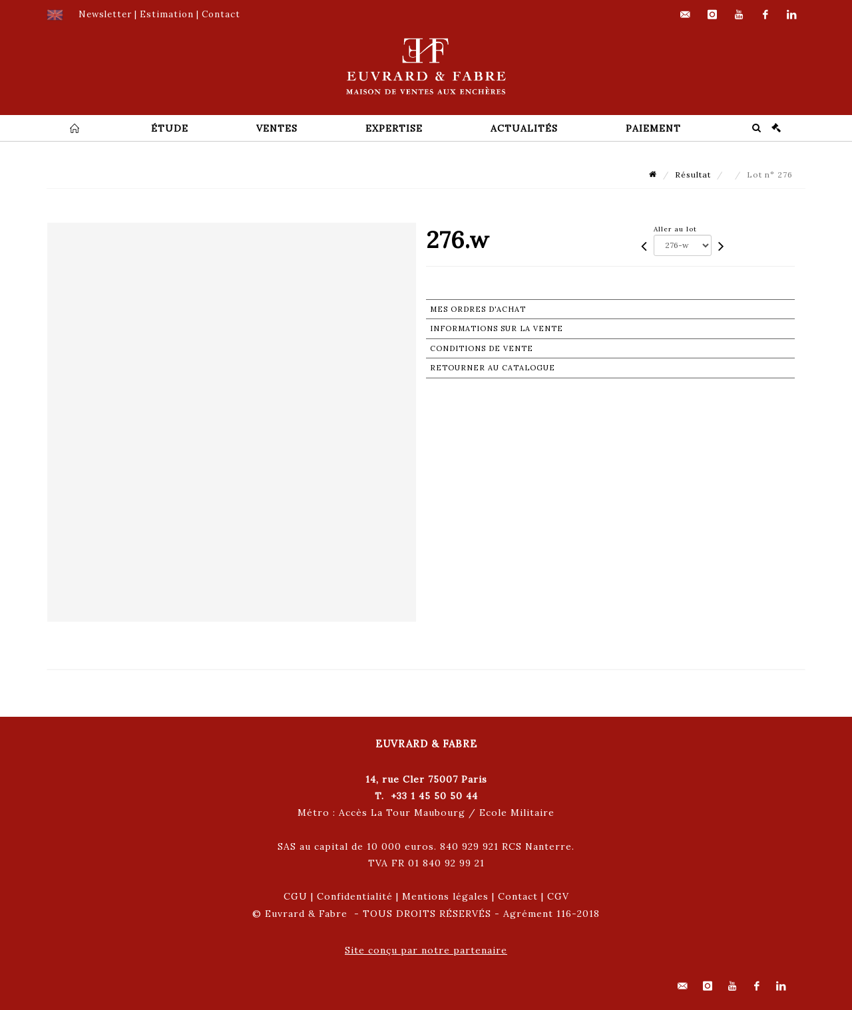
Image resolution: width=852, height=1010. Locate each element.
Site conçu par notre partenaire (426, 950)
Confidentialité (355, 896)
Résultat (693, 175)
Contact (518, 896)
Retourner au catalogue (492, 367)
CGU (296, 896)
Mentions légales (445, 896)
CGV (558, 896)
